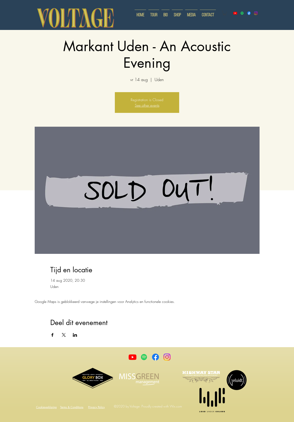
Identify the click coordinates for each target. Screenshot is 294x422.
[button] (224, 13)
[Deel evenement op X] (64, 335)
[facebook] (249, 13)
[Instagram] (167, 357)
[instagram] (256, 13)
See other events (147, 105)
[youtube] (235, 13)
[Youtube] (132, 357)
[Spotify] (242, 13)
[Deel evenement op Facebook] (52, 335)
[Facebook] (155, 357)
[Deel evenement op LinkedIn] (75, 335)
